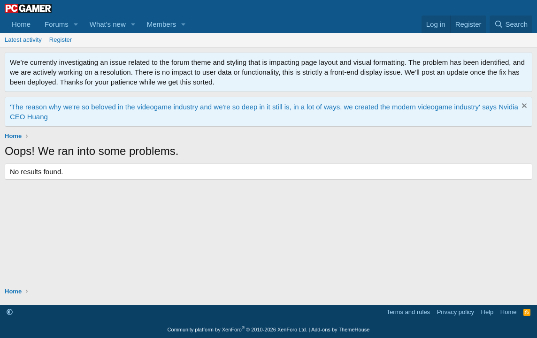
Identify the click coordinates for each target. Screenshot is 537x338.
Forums (57, 24)
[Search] (511, 24)
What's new (108, 24)
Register (60, 39)
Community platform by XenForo (237, 329)
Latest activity (23, 39)
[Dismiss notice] (523, 107)
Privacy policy (455, 311)
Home (21, 24)
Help (487, 311)
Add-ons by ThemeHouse (340, 329)
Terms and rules (408, 311)
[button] (76, 24)
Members (161, 24)
